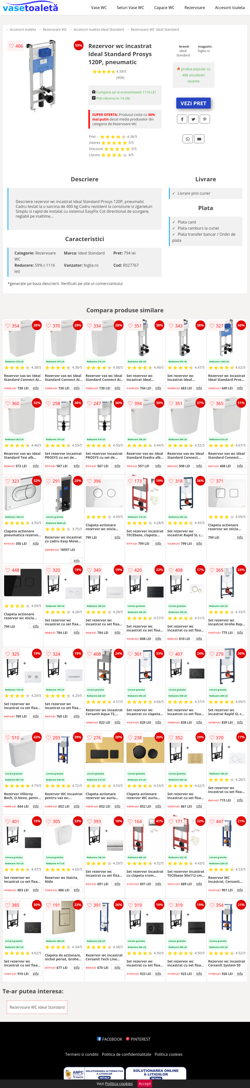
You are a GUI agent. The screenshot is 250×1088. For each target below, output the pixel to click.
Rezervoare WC (55, 29)
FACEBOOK (109, 1039)
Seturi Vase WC (130, 7)
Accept (145, 1083)
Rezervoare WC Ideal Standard (155, 29)
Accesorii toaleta (230, 7)
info (36, 388)
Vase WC (99, 7)
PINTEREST (138, 1039)
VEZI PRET (194, 103)
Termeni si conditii (82, 1054)
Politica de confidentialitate (126, 1054)
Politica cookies (169, 1054)
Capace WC (164, 7)
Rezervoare (195, 7)
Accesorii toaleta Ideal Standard (99, 29)
